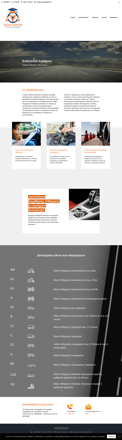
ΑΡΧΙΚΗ (73, 17)
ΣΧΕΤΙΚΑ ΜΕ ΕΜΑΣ (83, 17)
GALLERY (104, 17)
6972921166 (16, 2)
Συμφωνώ (111, 436)
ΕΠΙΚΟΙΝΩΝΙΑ (113, 17)
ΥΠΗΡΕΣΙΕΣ (95, 17)
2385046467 (6, 2)
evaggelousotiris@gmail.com (43, 2)
